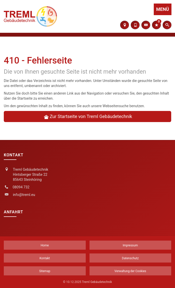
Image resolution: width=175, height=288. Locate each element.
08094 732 (21, 187)
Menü (162, 9)
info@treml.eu (24, 195)
